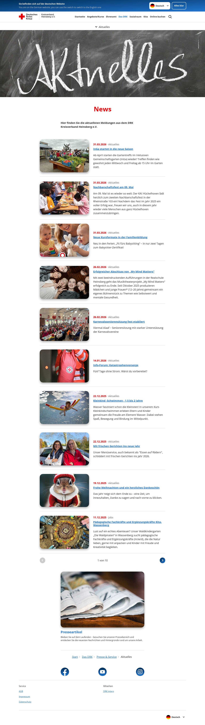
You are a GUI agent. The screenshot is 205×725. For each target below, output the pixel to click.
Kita (146, 16)
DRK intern (108, 691)
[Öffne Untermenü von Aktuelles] (102, 25)
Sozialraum (135, 16)
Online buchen (157, 16)
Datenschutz (25, 701)
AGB (21, 691)
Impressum (24, 696)
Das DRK (123, 16)
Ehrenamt (111, 16)
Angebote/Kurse (95, 16)
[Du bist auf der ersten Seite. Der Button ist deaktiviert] (42, 560)
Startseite (80, 16)
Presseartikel (71, 632)
